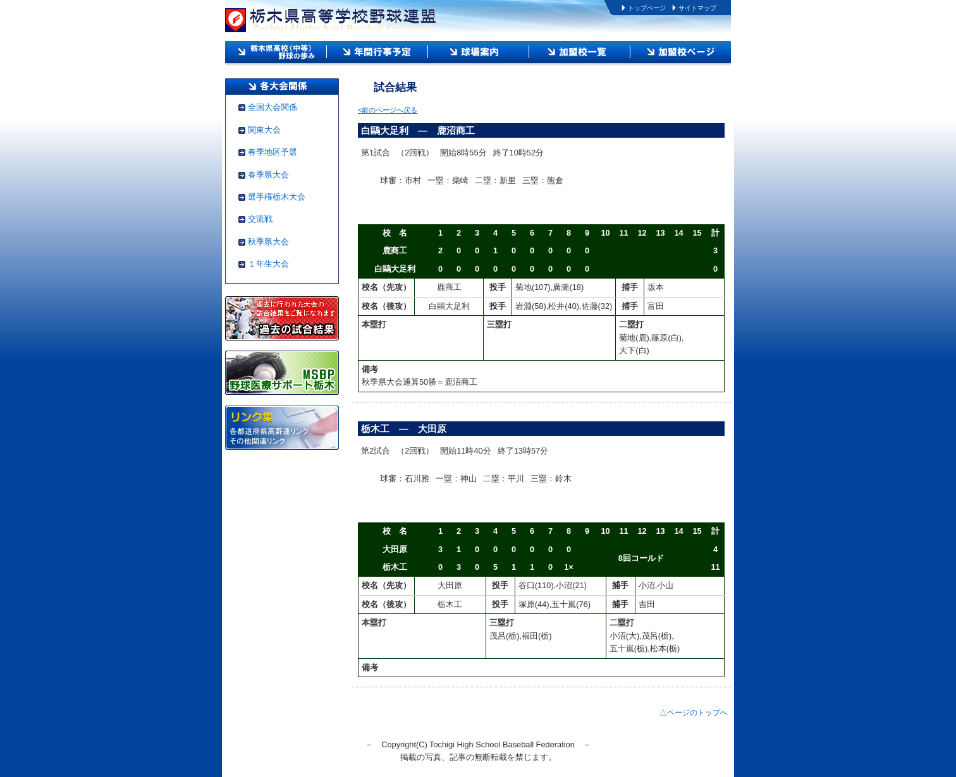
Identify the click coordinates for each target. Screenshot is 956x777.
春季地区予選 (272, 152)
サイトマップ (697, 7)
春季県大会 (268, 174)
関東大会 (264, 130)
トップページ (647, 7)
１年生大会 (268, 263)
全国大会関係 (272, 107)
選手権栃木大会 (276, 197)
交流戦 (260, 219)
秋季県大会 (268, 241)
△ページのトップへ (693, 712)
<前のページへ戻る (387, 110)
